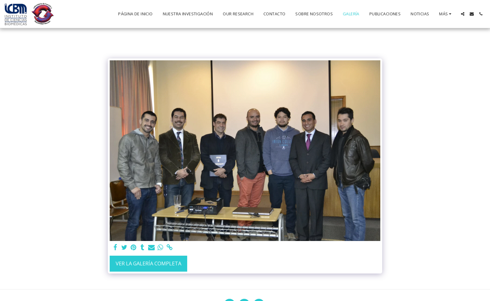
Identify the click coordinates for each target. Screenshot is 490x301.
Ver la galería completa (148, 263)
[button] (462, 14)
